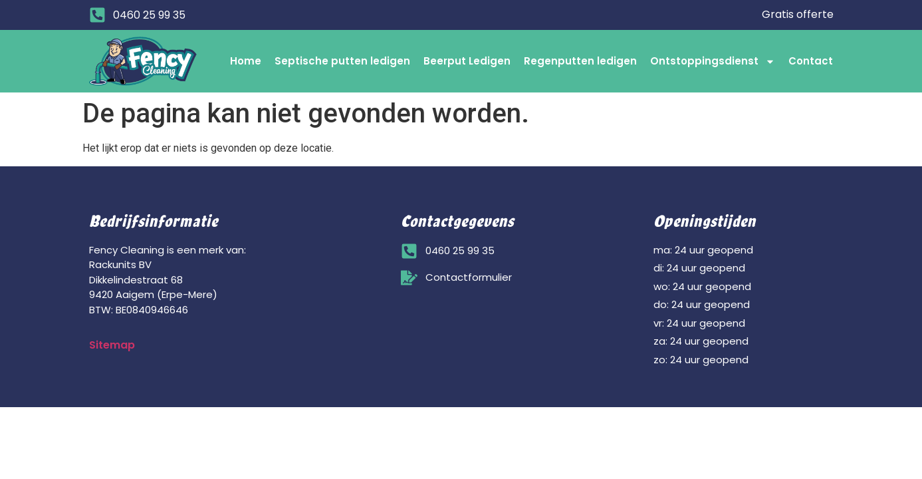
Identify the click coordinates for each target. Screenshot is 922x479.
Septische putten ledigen (342, 61)
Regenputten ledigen (580, 61)
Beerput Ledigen (467, 61)
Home (245, 61)
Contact (810, 61)
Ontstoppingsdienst (712, 61)
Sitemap (112, 345)
